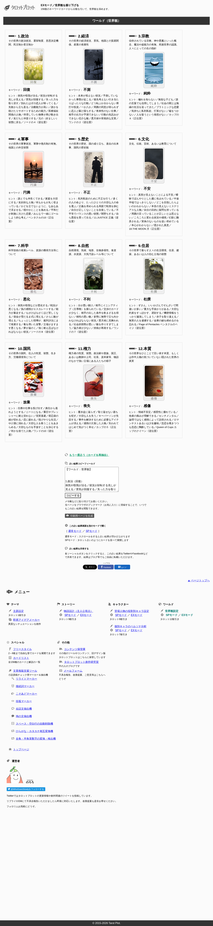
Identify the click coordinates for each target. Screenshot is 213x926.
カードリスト (21, 658)
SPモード (91, 531)
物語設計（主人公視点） (78, 611)
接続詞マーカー (25, 686)
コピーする (73, 495)
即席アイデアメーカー (26, 619)
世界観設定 (171, 611)
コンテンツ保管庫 (74, 649)
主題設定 (18, 611)
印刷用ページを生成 (81, 515)
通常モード (75, 531)
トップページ (21, 749)
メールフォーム (73, 670)
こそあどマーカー (26, 693)
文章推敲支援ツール (25, 670)
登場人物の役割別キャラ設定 (131, 611)
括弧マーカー (24, 701)
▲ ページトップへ (199, 580)
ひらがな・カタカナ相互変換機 (34, 731)
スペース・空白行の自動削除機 (34, 723)
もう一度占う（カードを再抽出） (89, 455)
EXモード (86, 615)
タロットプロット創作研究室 (81, 662)
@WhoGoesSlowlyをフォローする (26, 789)
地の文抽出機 (24, 716)
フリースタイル (22, 649)
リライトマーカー (26, 678)
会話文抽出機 (24, 708)
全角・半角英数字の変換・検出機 (36, 738)
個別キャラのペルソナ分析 (130, 626)
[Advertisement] (106, 863)
